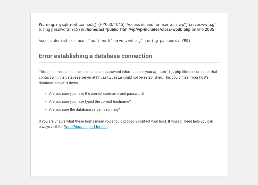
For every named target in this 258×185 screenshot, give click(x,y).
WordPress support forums (85, 127)
